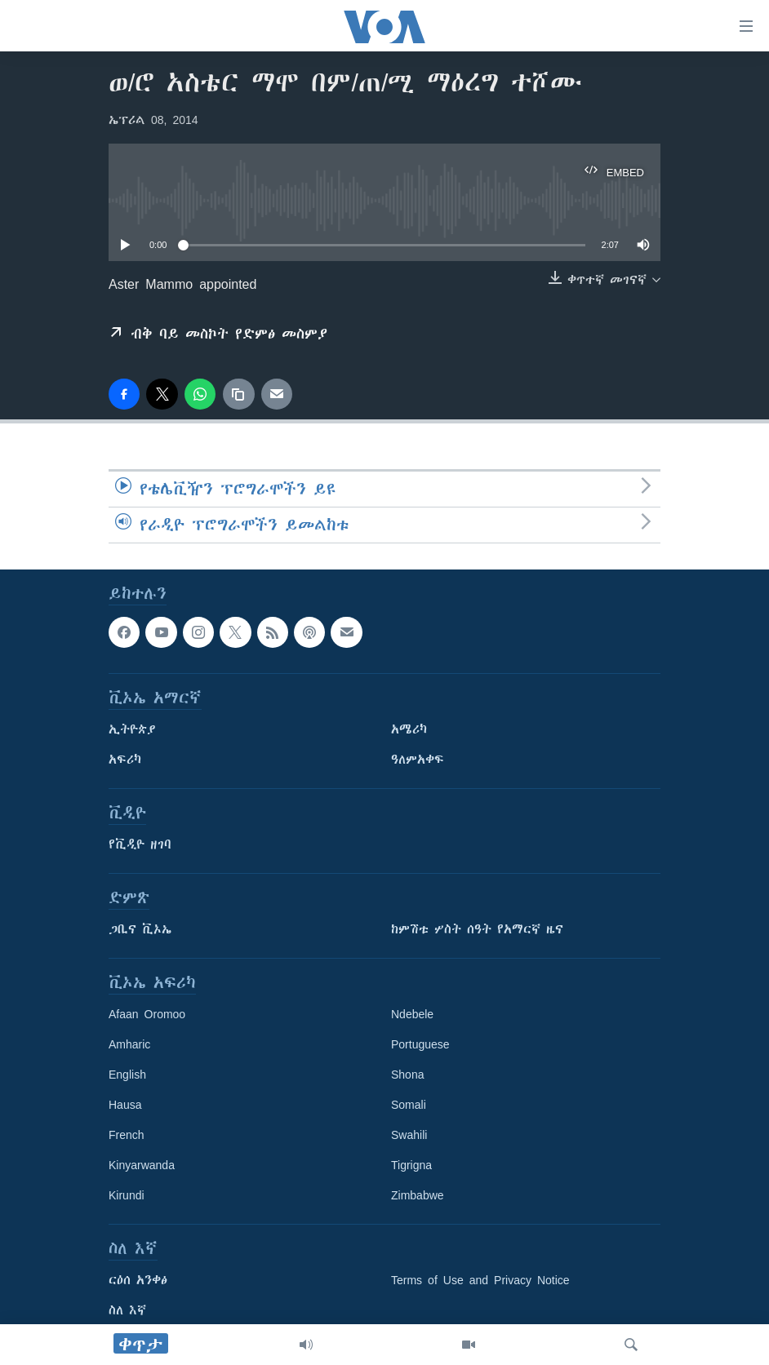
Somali (408, 1104)
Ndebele (412, 1014)
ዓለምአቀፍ (417, 759)
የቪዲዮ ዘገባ (140, 844)
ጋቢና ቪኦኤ (140, 929)
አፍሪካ (125, 759)
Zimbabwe (417, 1195)
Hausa (125, 1104)
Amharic (129, 1044)
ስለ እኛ (127, 1310)
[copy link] (238, 394)
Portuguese (420, 1044)
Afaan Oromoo (147, 1014)
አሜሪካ (409, 729)
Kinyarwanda (142, 1165)
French (126, 1135)
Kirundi (126, 1195)
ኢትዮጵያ (132, 729)
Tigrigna (411, 1165)
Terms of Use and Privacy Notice (480, 1280)
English (127, 1074)
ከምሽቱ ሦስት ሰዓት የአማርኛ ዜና (477, 929)
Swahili (409, 1135)
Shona (407, 1074)
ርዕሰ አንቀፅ (138, 1280)
